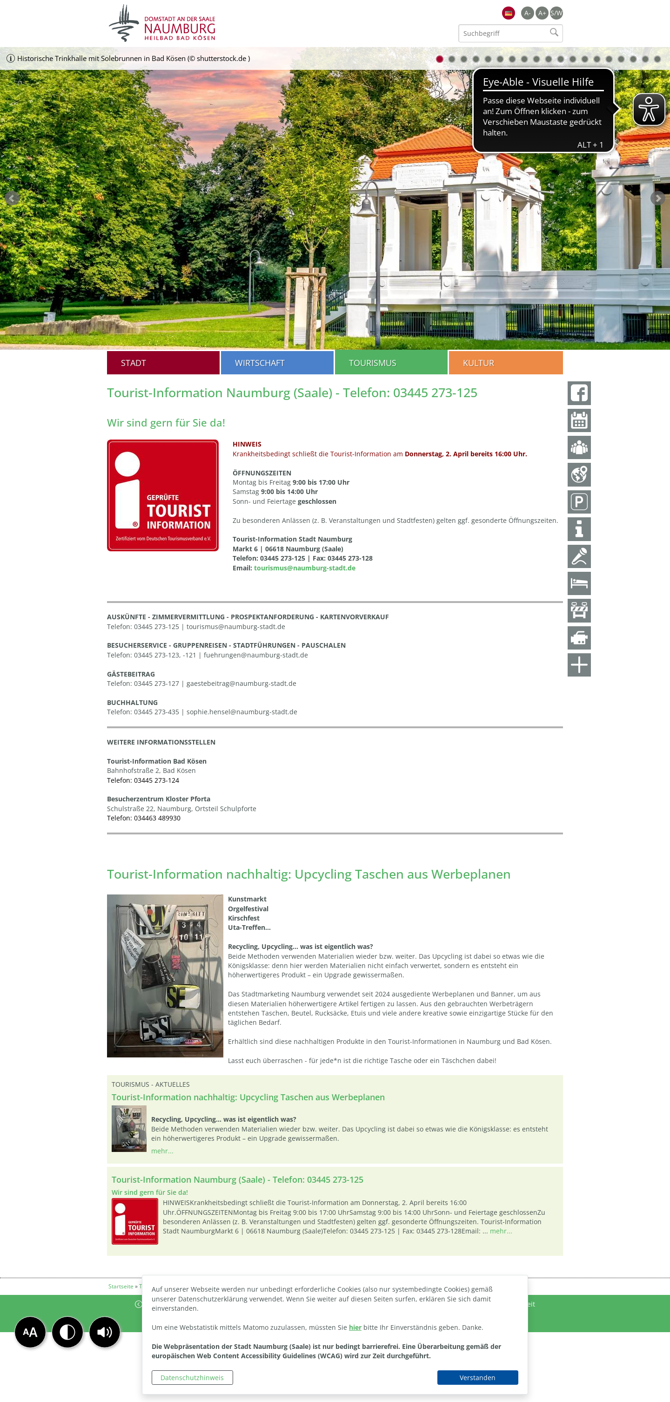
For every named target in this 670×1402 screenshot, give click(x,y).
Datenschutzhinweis (192, 1377)
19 (657, 59)
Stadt (133, 362)
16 (621, 59)
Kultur (478, 362)
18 (645, 59)
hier (355, 1327)
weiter (657, 198)
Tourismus (372, 362)
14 (597, 59)
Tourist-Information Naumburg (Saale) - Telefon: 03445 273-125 (237, 1179)
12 (572, 59)
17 (633, 59)
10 (548, 59)
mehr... (162, 1150)
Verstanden (478, 1377)
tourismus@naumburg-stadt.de (304, 567)
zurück (12, 198)
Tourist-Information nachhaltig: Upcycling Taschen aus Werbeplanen (248, 1097)
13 (585, 59)
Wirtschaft (260, 362)
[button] (104, 1332)
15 (609, 59)
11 (560, 59)
